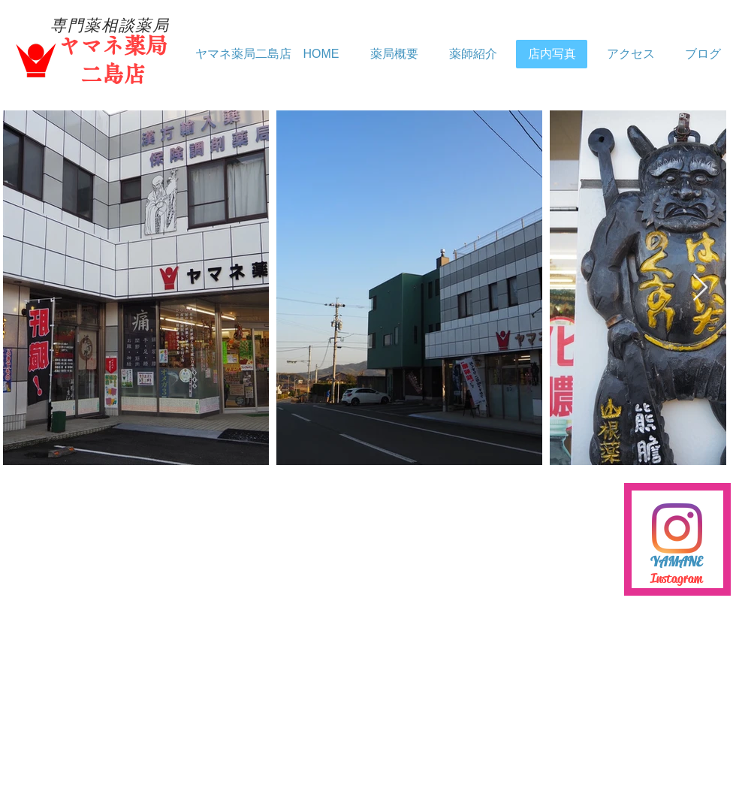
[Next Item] (700, 288)
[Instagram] (677, 528)
